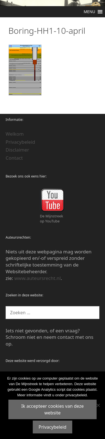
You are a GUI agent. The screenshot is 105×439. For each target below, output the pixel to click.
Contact (14, 158)
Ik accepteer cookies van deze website (52, 409)
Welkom (15, 134)
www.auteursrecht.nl (37, 278)
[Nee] (98, 405)
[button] (89, 11)
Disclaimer (17, 150)
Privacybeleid (20, 142)
